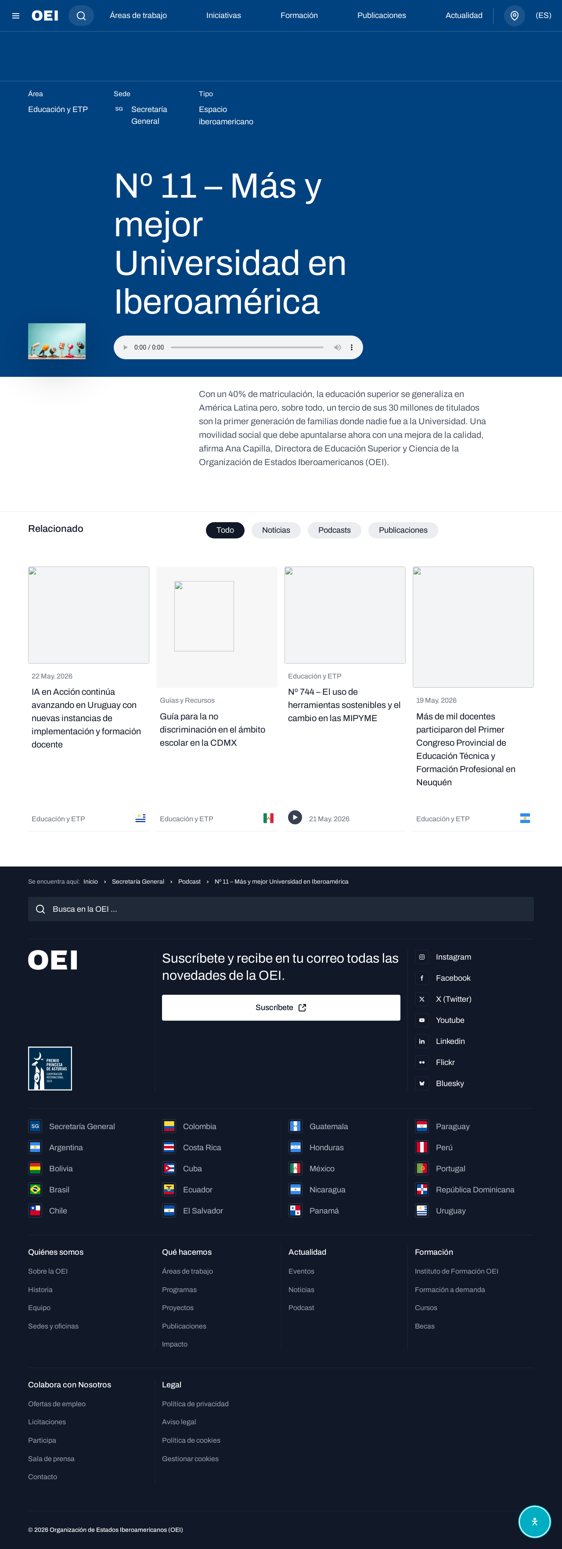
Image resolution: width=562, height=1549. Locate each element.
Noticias (301, 1289)
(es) (543, 15)
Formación (299, 15)
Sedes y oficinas (53, 1326)
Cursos (426, 1307)
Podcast (189, 881)
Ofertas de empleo (57, 1404)
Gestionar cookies (190, 1458)
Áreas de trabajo (138, 15)
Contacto (42, 1476)
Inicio (90, 881)
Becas (425, 1326)
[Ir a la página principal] (45, 15)
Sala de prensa (51, 1458)
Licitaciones (47, 1422)
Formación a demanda (450, 1289)
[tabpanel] (281, 699)
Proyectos (178, 1307)
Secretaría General (138, 881)
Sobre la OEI (48, 1271)
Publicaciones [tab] (403, 530)
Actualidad (464, 15)
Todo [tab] (225, 530)
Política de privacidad (195, 1404)
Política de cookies (191, 1440)
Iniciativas (223, 15)
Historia (40, 1289)
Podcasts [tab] (334, 530)
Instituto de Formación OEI (456, 1271)
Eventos (301, 1271)
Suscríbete (281, 1008)
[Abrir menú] (16, 16)
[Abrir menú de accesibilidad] (534, 1521)
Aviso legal (179, 1422)
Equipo (39, 1307)
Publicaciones (381, 15)
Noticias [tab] (276, 530)
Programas (179, 1289)
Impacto (174, 1344)
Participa (42, 1440)
